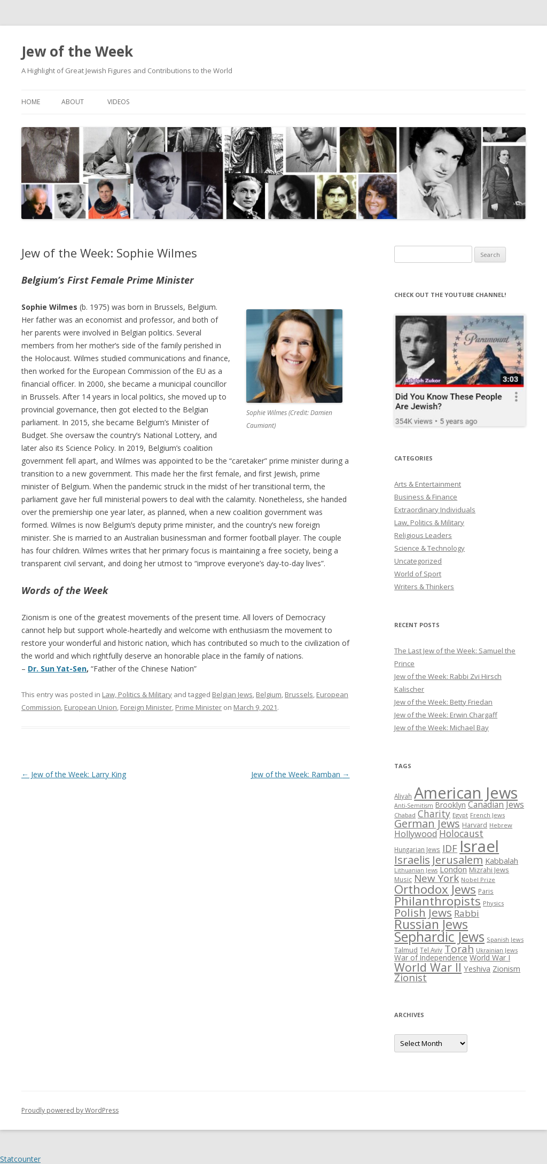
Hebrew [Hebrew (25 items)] (500, 825)
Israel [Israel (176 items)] (479, 846)
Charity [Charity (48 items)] (434, 813)
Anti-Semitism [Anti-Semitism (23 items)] (413, 805)
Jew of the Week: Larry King (73, 774)
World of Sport (417, 574)
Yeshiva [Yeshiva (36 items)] (477, 968)
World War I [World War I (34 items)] (490, 957)
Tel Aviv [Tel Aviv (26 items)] (431, 950)
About (72, 101)
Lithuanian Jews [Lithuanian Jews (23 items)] (415, 870)
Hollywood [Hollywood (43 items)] (415, 834)
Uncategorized (418, 561)
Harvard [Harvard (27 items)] (474, 825)
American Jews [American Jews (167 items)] (466, 792)
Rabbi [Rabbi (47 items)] (466, 913)
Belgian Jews (232, 694)
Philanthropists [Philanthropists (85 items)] (437, 901)
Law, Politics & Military (137, 694)
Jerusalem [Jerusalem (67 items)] (457, 859)
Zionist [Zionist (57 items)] (410, 978)
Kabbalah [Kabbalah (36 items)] (501, 860)
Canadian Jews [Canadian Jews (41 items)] (496, 804)
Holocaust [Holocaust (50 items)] (461, 833)
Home (30, 101)
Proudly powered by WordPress (70, 1110)
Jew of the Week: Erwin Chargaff (445, 715)
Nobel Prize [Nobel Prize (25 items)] (478, 880)
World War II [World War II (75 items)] (428, 967)
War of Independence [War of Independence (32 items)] (430, 957)
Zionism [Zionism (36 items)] (506, 968)
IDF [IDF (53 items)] (449, 848)
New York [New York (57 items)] (436, 878)
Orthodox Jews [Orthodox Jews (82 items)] (435, 889)
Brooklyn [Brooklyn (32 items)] (450, 805)
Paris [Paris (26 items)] (486, 891)
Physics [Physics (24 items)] (493, 903)
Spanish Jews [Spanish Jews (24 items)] (505, 939)
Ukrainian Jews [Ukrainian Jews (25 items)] (497, 950)
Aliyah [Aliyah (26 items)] (403, 796)
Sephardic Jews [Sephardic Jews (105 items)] (439, 937)
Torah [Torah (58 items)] (459, 949)
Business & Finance (425, 497)
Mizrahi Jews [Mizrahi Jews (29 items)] (489, 869)
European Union (90, 707)
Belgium (269, 694)
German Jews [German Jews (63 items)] (427, 823)
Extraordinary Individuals (434, 509)
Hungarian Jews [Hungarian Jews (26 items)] (417, 849)
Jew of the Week (77, 51)
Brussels (299, 694)
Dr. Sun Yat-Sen (57, 668)
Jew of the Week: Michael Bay (441, 727)
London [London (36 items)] (453, 869)
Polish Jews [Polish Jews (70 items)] (423, 912)
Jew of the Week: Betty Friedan (443, 702)
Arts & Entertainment (427, 484)
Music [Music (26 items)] (403, 879)
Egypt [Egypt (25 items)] (460, 815)
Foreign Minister (146, 707)
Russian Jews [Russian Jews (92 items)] (431, 924)
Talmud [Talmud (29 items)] (406, 950)
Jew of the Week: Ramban (300, 774)
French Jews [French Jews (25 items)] (487, 815)
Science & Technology (429, 548)
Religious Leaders (423, 535)
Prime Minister (198, 707)
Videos (118, 101)
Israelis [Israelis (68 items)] (412, 859)
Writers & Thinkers (424, 586)
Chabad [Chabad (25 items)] (405, 815)
